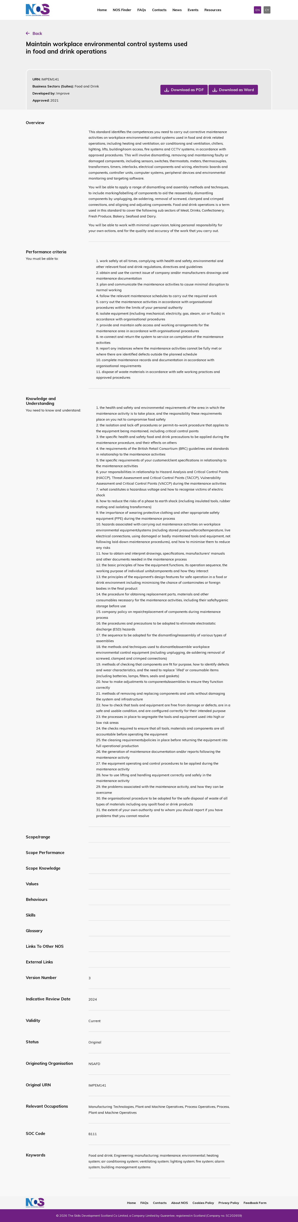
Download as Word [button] (236, 89)
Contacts (159, 10)
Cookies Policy (203, 1203)
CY (267, 10)
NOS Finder (122, 10)
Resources (212, 10)
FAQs (141, 10)
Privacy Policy (229, 1203)
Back (37, 33)
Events (193, 10)
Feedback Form (255, 1203)
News (177, 10)
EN (257, 10)
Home (102, 10)
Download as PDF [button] (187, 89)
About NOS (179, 1203)
